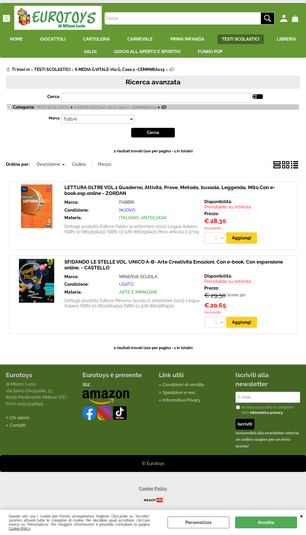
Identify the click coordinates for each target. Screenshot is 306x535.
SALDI (90, 51)
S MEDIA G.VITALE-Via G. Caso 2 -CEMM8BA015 (115, 107)
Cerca (53, 96)
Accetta (266, 522)
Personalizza (198, 522)
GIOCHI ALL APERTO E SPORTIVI (147, 51)
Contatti (17, 425)
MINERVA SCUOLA (138, 276)
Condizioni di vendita (183, 384)
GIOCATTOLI (53, 39)
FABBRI (126, 202)
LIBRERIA (286, 39)
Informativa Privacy (182, 400)
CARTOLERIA (96, 39)
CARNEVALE (140, 39)
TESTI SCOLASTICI (240, 39)
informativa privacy (266, 413)
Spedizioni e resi (179, 392)
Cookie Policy (19, 529)
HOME (16, 39)
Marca (54, 118)
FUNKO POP (210, 51)
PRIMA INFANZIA (187, 39)
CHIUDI (301, 516)
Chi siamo (19, 417)
